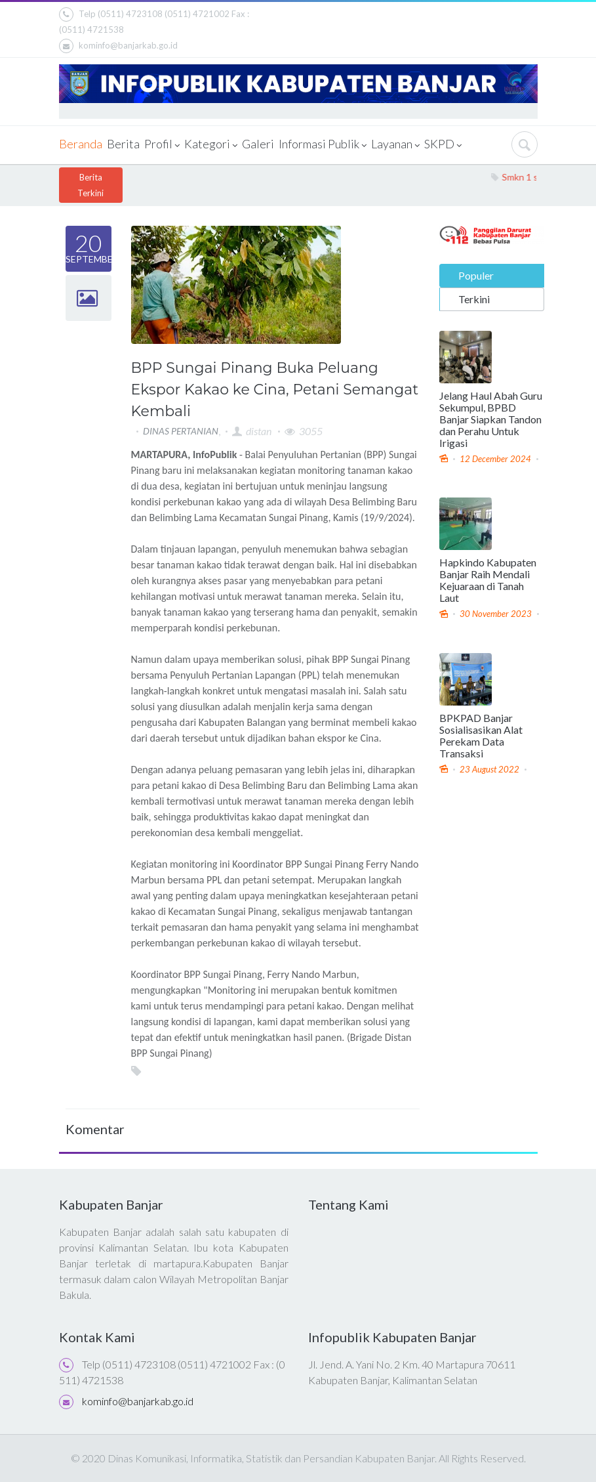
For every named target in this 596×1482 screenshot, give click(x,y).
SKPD (443, 145)
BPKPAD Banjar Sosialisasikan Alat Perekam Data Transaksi (481, 735)
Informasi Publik (323, 145)
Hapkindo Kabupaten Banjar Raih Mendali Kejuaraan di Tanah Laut (487, 580)
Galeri (258, 144)
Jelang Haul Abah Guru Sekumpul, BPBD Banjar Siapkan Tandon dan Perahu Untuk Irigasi (490, 418)
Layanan (395, 145)
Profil (162, 145)
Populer (476, 274)
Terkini (474, 298)
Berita (123, 144)
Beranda (80, 144)
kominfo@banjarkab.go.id (118, 46)
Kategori (210, 145)
